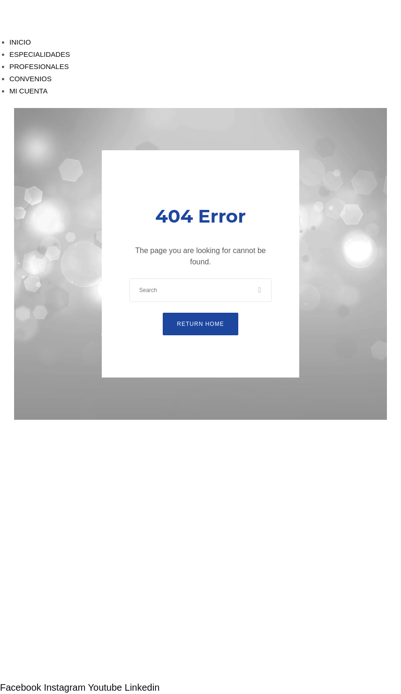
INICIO (20, 42)
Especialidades (28, 505)
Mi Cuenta (19, 530)
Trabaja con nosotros (35, 653)
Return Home (200, 324)
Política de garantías (34, 588)
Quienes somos (26, 565)
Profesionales (25, 493)
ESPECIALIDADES (39, 54)
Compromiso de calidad (39, 576)
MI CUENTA (28, 91)
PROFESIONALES (39, 66)
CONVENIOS (30, 79)
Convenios (19, 518)
